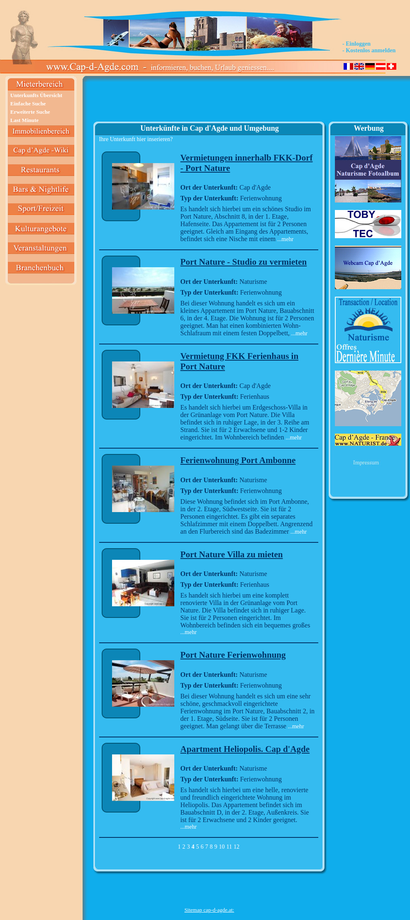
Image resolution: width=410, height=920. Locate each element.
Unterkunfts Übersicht (36, 95)
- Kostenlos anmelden (368, 50)
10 (222, 847)
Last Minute (24, 120)
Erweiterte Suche (30, 112)
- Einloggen (356, 44)
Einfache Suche (28, 103)
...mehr (284, 239)
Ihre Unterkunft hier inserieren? (136, 139)
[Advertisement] (209, 102)
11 (229, 847)
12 (236, 847)
